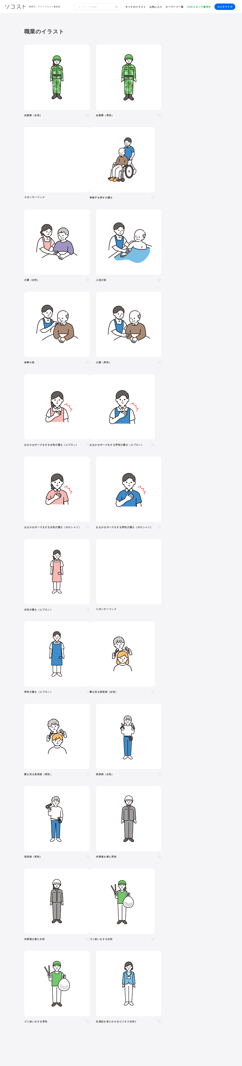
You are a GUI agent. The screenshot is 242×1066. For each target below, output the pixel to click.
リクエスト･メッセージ (90, 1057)
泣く (82, 846)
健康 (76, 803)
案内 (117, 846)
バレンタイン (85, 871)
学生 (173, 822)
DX (121, 917)
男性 (41, 822)
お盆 (191, 871)
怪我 (115, 893)
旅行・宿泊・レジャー (164, 901)
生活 (150, 793)
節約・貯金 (45, 901)
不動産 (181, 909)
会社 (49, 909)
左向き (96, 838)
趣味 (72, 901)
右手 (117, 838)
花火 (184, 871)
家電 (126, 897)
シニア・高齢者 (126, 822)
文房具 (135, 897)
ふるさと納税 (132, 917)
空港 (146, 901)
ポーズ (44, 793)
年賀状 (53, 871)
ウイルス (163, 893)
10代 (66, 822)
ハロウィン (203, 871)
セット (94, 938)
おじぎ (91, 846)
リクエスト (106, 938)
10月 (121, 863)
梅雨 (159, 871)
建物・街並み (168, 793)
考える (58, 846)
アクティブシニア (103, 897)
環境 (186, 793)
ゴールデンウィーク (126, 871)
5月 (87, 863)
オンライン (134, 909)
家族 (65, 830)
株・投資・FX (167, 909)
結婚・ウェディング (65, 893)
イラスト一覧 (210, 777)
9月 (114, 863)
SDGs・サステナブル (51, 917)
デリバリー (60, 901)
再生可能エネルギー (77, 917)
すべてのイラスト (135, 6)
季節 (76, 793)
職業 (41, 909)
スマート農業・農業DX (52, 922)
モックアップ (67, 938)
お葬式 (91, 893)
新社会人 (77, 909)
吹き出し (44, 938)
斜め (76, 838)
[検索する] (116, 6)
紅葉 (41, 875)
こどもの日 (147, 871)
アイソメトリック (186, 803)
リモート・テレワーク (113, 909)
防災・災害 (74, 922)
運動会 (168, 871)
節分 (72, 871)
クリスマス (53, 875)
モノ (141, 803)
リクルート (91, 909)
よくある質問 (67, 1057)
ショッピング (166, 897)
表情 (41, 846)
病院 (100, 893)
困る (67, 846)
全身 (41, 838)
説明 (125, 846)
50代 (98, 822)
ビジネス (61, 793)
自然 (199, 793)
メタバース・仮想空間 (156, 917)
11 (130, 727)
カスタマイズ (225, 6)
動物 (30, 803)
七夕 (176, 871)
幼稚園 (154, 822)
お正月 (43, 871)
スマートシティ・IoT (104, 917)
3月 (74, 863)
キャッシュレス (204, 897)
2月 (68, 863)
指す (132, 846)
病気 (108, 893)
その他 (209, 803)
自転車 (195, 901)
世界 (123, 901)
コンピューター (117, 930)
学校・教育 (133, 793)
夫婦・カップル (79, 830)
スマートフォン (76, 930)
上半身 (50, 838)
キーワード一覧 (175, 6)
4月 (81, 863)
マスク (175, 893)
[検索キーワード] (93, 6)
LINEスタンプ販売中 (199, 6)
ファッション (184, 897)
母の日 (99, 871)
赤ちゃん (142, 822)
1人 (41, 830)
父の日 (109, 871)
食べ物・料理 (107, 803)
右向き (86, 838)
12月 (137, 863)
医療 (43, 803)
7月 (100, 863)
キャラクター (90, 901)
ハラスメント (62, 909)
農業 (192, 917)
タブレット (58, 930)
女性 (49, 822)
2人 (48, 830)
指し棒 (142, 846)
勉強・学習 (150, 909)
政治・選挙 (134, 901)
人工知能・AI (179, 917)
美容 (89, 803)
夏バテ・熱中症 (190, 893)
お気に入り (155, 6)
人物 (30, 793)
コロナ (152, 893)
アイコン (82, 938)
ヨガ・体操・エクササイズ (74, 897)
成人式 (63, 871)
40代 (90, 822)
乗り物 (127, 803)
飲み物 (142, 893)
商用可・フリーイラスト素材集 (44, 6)
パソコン (44, 930)
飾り (54, 938)
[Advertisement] (188, 75)
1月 (61, 863)
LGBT (57, 822)
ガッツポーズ (105, 846)
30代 (82, 822)
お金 (116, 793)
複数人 (56, 830)
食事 (133, 893)
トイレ (153, 897)
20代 (74, 822)
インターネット (97, 930)
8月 (107, 863)
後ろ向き (107, 838)
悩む (49, 846)
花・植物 (113, 901)
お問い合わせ (114, 1057)
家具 (118, 897)
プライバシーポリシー (137, 1057)
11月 (129, 863)
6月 (94, 863)
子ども (164, 822)
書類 (144, 897)
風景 (102, 901)
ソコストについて (34, 1057)
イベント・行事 (96, 793)
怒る (74, 846)
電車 (186, 901)
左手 (125, 838)
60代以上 (109, 822)
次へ (139, 727)
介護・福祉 (60, 803)
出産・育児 (45, 893)
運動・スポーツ (48, 897)
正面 (64, 838)
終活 (82, 893)
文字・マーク (160, 803)
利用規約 (51, 1057)
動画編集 (134, 930)
